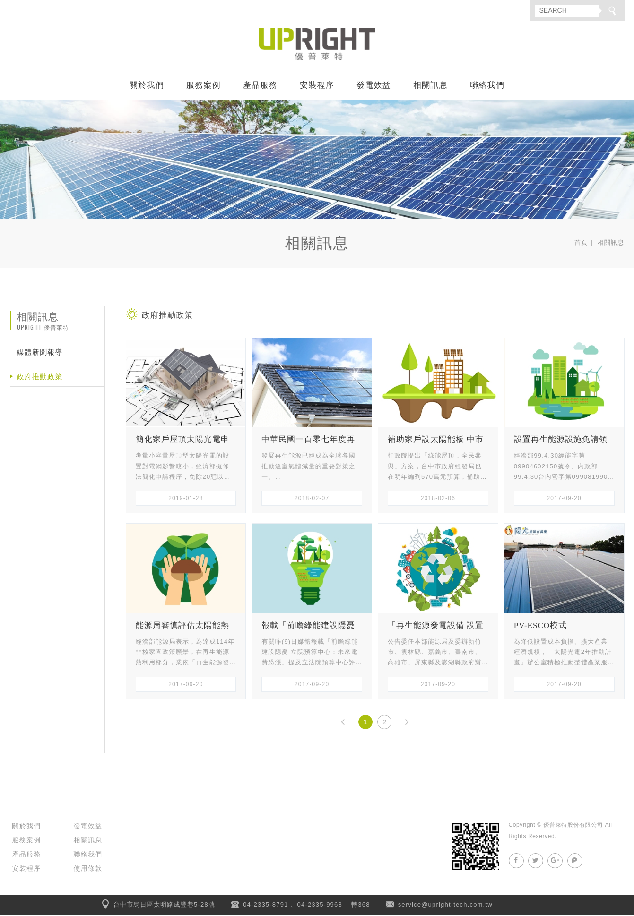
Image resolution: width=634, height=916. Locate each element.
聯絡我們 (487, 86)
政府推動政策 (40, 378)
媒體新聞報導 (40, 353)
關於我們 (147, 86)
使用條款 (88, 869)
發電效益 (373, 86)
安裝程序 (317, 86)
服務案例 (203, 86)
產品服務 (260, 86)
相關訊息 (430, 86)
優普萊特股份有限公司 (317, 45)
